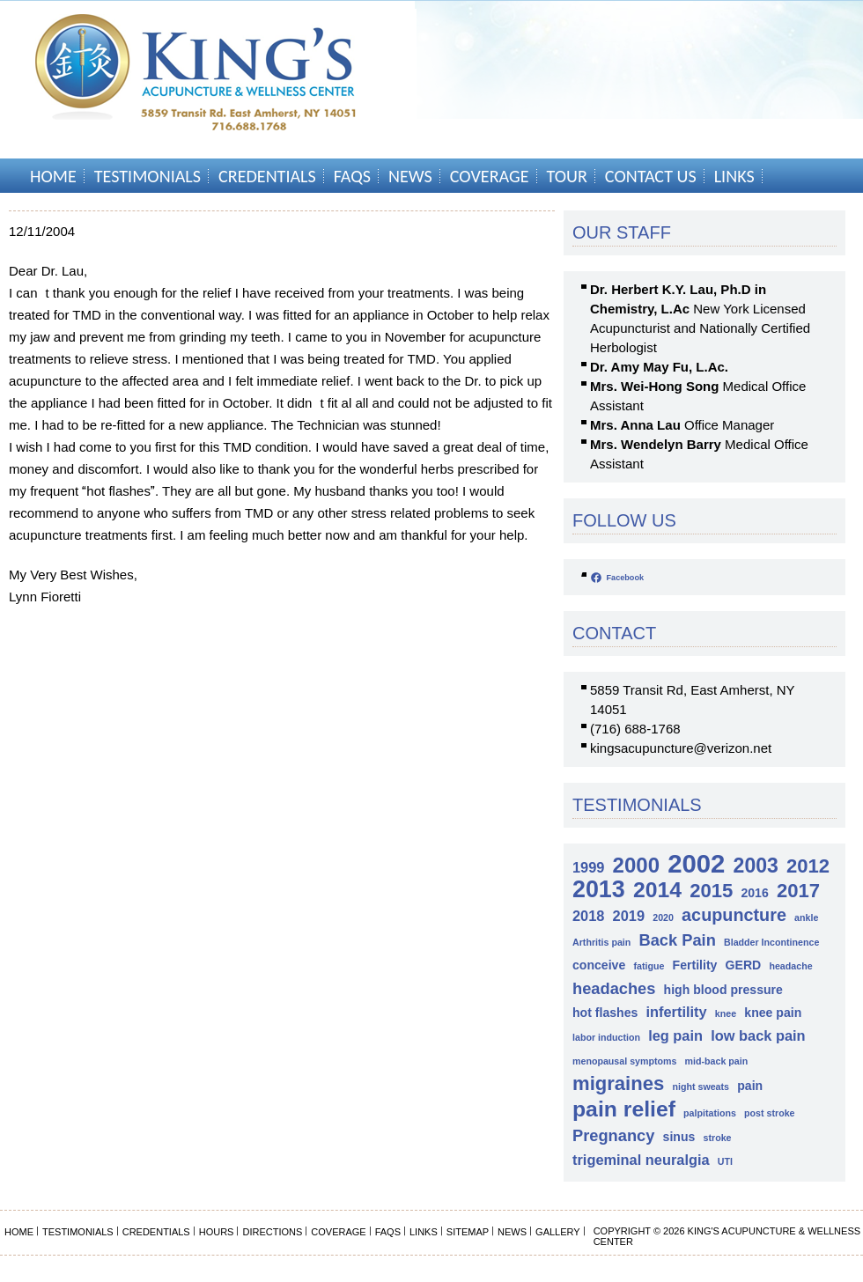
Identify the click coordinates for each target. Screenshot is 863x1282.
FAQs (352, 176)
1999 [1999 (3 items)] (588, 867)
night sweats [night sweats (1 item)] (700, 1086)
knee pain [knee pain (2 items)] (772, 1013)
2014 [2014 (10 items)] (657, 890)
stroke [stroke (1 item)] (718, 1137)
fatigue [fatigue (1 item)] (648, 966)
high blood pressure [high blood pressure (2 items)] (723, 990)
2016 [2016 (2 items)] (754, 893)
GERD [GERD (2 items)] (744, 965)
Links (734, 176)
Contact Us (651, 176)
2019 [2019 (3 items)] (629, 916)
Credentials (267, 176)
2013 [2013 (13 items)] (598, 890)
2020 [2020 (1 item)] (663, 917)
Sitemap (467, 1232)
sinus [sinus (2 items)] (679, 1137)
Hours (216, 1232)
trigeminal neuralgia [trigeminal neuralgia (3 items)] (641, 1160)
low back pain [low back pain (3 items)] (758, 1035)
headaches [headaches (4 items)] (613, 988)
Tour (567, 176)
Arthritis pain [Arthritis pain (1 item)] (601, 942)
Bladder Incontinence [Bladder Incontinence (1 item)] (771, 942)
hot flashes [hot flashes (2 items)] (605, 1013)
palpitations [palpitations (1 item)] (709, 1113)
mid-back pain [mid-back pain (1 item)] (717, 1061)
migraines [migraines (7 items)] (618, 1083)
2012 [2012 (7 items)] (808, 866)
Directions (272, 1232)
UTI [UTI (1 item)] (725, 1161)
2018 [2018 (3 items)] (588, 916)
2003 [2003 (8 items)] (756, 866)
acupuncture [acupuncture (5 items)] (734, 915)
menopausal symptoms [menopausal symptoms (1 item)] (624, 1061)
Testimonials (147, 176)
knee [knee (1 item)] (725, 1013)
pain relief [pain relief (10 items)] (623, 1109)
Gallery (557, 1232)
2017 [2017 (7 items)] (798, 891)
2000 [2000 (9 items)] (636, 865)
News (410, 176)
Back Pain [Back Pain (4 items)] (676, 940)
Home (53, 176)
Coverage (489, 176)
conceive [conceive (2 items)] (598, 965)
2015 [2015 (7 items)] (711, 891)
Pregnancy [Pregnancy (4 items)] (613, 1135)
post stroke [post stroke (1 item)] (769, 1113)
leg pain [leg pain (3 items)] (675, 1035)
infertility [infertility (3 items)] (676, 1012)
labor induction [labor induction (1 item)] (606, 1037)
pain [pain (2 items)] (750, 1086)
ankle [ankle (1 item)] (806, 917)
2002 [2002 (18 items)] (696, 863)
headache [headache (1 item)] (790, 966)
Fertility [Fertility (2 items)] (695, 965)
